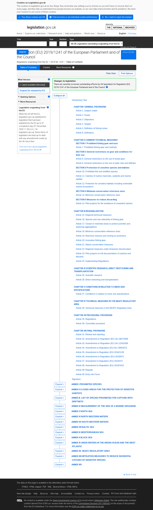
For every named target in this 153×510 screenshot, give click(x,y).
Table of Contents (28, 67)
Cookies (105, 493)
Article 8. (80, 159)
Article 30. (80, 323)
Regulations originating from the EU (32, 62)
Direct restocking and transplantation (101, 280)
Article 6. (80, 133)
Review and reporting (95, 334)
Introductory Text (79, 100)
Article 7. (80, 147)
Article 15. (80, 215)
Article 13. (80, 195)
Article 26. (80, 280)
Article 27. (80, 294)
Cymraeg (132, 33)
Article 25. (80, 275)
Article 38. (80, 365)
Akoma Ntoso (59, 487)
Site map (54, 493)
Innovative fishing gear (95, 240)
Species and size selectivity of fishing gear (104, 219)
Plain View (111, 73)
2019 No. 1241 (57, 62)
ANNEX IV (76, 406)
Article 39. (80, 370)
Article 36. (80, 356)
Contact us (79, 493)
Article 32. (80, 339)
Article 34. (80, 348)
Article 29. (80, 319)
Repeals (89, 370)
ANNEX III (76, 398)
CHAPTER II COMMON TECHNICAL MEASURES (96, 140)
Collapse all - (60, 95)
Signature (76, 379)
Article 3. (80, 119)
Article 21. (80, 244)
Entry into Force (92, 374)
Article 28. (80, 308)
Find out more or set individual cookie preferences (75, 17)
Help (35, 493)
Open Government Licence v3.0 (67, 500)
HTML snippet (35, 487)
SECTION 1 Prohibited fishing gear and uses (97, 143)
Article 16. (80, 219)
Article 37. (80, 361)
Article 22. (80, 249)
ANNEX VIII (76, 427)
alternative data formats (63, 483)
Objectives (89, 119)
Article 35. (80, 352)
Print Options (127, 73)
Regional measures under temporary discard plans (108, 249)
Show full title (128, 52)
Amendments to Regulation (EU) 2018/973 (104, 356)
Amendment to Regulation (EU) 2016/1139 (104, 352)
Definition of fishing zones (95, 128)
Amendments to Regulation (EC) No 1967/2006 (106, 339)
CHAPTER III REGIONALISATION (88, 211)
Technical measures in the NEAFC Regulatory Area (108, 308)
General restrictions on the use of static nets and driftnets (110, 163)
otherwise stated (101, 500)
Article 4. (80, 124)
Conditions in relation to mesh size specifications (107, 294)
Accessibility (66, 493)
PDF (44, 487)
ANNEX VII (76, 422)
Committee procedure (95, 323)
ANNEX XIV (77, 464)
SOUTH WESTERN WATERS (94, 422)
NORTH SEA (86, 411)
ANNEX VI (76, 416)
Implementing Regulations (97, 261)
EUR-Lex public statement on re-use (88, 506)
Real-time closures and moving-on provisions (105, 236)
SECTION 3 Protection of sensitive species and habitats (102, 167)
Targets (87, 124)
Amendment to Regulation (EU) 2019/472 (104, 361)
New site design (24, 493)
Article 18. (80, 231)
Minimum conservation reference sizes (102, 195)
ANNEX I (75, 384)
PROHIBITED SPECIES (91, 384)
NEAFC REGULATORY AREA (95, 451)
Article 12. (80, 183)
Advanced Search (128, 47)
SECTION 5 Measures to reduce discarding (96, 199)
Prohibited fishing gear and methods (100, 147)
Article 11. (80, 176)
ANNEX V (76, 411)
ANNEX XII (76, 451)
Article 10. (80, 171)
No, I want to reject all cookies (118, 17)
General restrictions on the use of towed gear (104, 159)
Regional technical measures (98, 215)
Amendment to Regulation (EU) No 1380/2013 (106, 348)
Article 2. (80, 115)
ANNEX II (76, 389)
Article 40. (80, 374)
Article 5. (80, 128)
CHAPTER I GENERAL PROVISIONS (90, 107)
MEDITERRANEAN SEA (92, 432)
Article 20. (80, 240)
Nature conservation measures (99, 244)
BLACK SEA (86, 437)
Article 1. (80, 111)
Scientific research (93, 275)
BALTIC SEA (88, 427)
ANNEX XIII (76, 456)
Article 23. (80, 253)
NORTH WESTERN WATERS (94, 416)
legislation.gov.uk (36, 26)
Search (22, 52)
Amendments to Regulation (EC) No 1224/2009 (106, 343)
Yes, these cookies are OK (33, 17)
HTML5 (25, 487)
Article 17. (80, 224)
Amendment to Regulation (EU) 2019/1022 (104, 365)
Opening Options (27, 97)
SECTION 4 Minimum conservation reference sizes (100, 191)
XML (50, 487)
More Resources (63, 67)
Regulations (90, 319)
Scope (87, 115)
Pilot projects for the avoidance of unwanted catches (108, 203)
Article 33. (80, 343)
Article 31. (80, 334)
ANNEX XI (76, 443)
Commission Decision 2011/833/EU (94, 503)
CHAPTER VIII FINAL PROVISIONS (89, 331)
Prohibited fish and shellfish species (101, 171)
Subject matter (90, 111)
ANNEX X (76, 437)
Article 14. (80, 203)
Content (46, 67)
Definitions (89, 133)
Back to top (131, 474)
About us (44, 493)
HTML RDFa (72, 487)
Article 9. (80, 163)
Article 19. (80, 236)
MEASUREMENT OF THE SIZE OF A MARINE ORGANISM (108, 406)
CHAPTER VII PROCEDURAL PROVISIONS (93, 315)
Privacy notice (93, 493)
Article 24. (80, 261)
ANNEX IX (76, 432)
